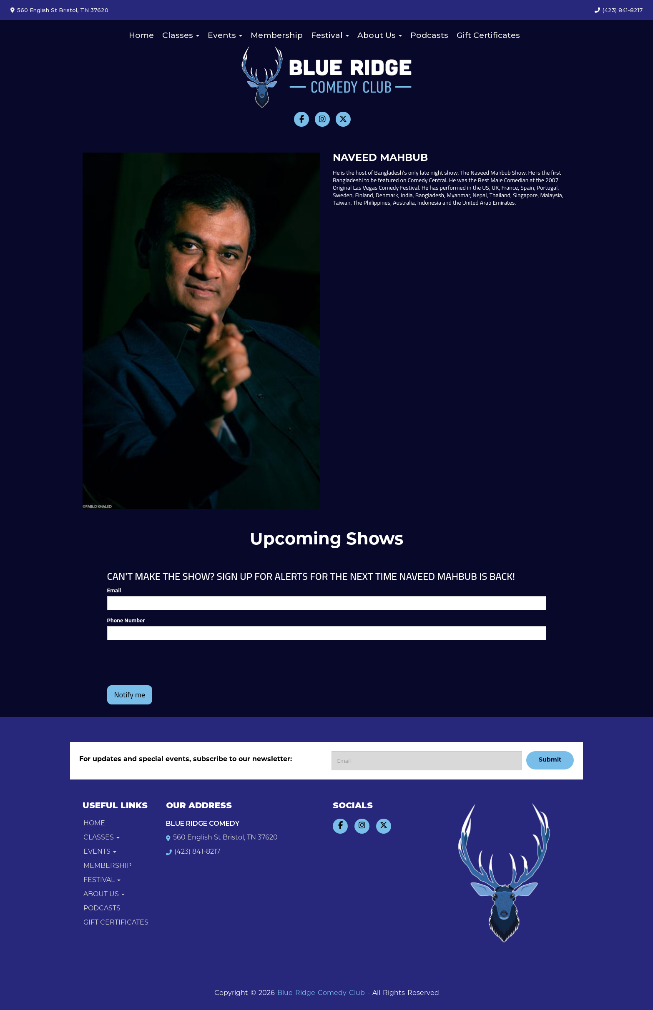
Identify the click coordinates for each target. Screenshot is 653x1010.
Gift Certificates (488, 35)
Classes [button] (180, 35)
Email (114, 590)
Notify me (130, 695)
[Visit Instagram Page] (322, 119)
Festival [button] (330, 35)
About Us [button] (379, 35)
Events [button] (225, 35)
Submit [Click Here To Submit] (550, 760)
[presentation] (170, 663)
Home (141, 35)
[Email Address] (427, 760)
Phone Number (126, 620)
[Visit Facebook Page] (301, 119)
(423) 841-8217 (623, 10)
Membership (277, 35)
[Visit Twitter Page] (343, 119)
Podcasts (429, 35)
